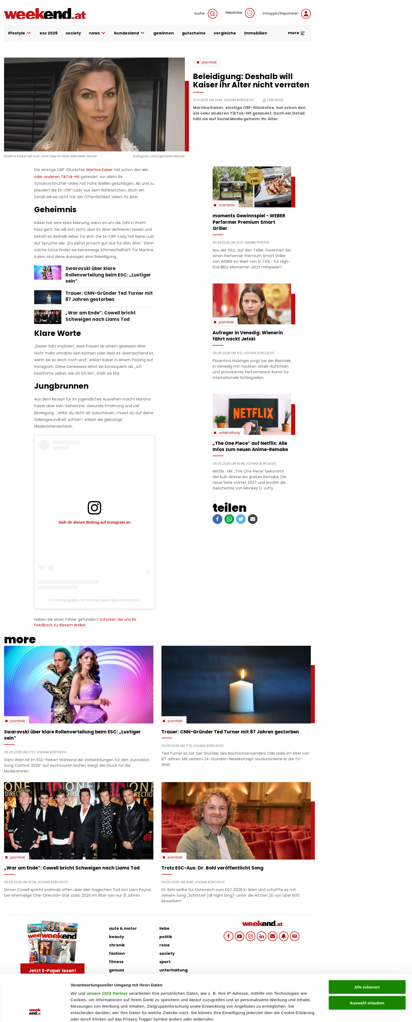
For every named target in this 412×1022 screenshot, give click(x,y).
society (73, 33)
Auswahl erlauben (367, 959)
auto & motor (123, 928)
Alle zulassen (367, 943)
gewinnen (163, 33)
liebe (164, 928)
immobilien (255, 33)
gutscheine (194, 33)
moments (227, 205)
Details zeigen (286, 1011)
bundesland (129, 33)
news (97, 33)
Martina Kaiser (99, 169)
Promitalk (209, 62)
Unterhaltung (229, 433)
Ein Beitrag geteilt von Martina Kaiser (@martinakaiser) (94, 600)
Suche (205, 14)
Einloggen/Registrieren (287, 14)
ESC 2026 (49, 33)
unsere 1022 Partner (107, 949)
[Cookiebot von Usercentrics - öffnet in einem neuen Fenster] (34, 1011)
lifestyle (19, 33)
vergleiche (225, 33)
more (296, 33)
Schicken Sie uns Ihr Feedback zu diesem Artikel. (85, 622)
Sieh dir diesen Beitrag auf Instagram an (94, 522)
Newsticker (240, 13)
